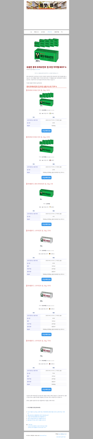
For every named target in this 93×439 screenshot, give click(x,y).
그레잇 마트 (49, 32)
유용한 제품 (56, 32)
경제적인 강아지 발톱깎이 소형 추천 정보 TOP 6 (37, 427)
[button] (62, 32)
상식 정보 (43, 32)
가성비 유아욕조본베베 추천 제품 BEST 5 (37, 417)
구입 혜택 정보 (46, 131)
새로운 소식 (36, 32)
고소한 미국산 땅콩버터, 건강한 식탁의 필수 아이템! (37, 426)
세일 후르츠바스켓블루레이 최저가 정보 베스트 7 (38, 415)
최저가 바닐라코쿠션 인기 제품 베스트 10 (37, 418)
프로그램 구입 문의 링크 (61, 437)
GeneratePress (43, 435)
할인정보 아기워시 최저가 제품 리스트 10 (37, 420)
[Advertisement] (46, 20)
